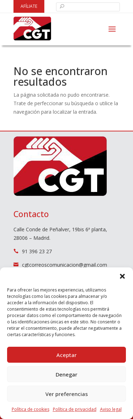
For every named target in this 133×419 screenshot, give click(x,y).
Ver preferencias (66, 393)
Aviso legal (111, 409)
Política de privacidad (74, 409)
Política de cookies (30, 409)
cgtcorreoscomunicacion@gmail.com (64, 264)
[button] (122, 276)
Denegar (66, 374)
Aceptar (66, 354)
